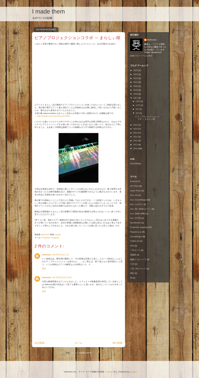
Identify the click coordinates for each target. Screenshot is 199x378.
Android (133, 181)
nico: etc (134, 195)
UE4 (132, 246)
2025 (135, 70)
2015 (135, 129)
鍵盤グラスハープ (138, 259)
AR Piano (134, 186)
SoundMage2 (136, 236)
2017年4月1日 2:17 (60, 254)
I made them (48, 11)
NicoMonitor (135, 223)
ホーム (78, 343)
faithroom (152, 40)
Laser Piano (135, 190)
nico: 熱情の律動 (137, 213)
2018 (135, 94)
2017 (135, 98)
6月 (137, 109)
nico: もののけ (136, 204)
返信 (44, 268)
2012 (135, 140)
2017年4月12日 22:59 (62, 277)
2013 (135, 137)
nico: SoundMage (138, 200)
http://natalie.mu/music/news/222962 (53, 116)
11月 (138, 105)
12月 (138, 101)
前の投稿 (118, 343)
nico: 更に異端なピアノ (140, 209)
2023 (135, 78)
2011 (135, 144)
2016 (135, 125)
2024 (135, 74)
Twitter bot (134, 241)
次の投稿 (39, 343)
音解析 (133, 255)
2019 (135, 90)
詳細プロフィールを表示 (141, 56)
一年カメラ (135, 250)
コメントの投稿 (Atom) (81, 353)
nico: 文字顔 (135, 218)
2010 (135, 148)
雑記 (132, 273)
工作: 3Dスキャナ (138, 268)
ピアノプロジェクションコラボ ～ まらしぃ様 (147, 117)
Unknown (46, 254)
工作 (132, 264)
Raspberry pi (136, 232)
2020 (135, 86)
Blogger (133, 372)
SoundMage (135, 163)
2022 (135, 82)
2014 (135, 133)
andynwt (109, 372)
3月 (137, 113)
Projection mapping (50, 237)
